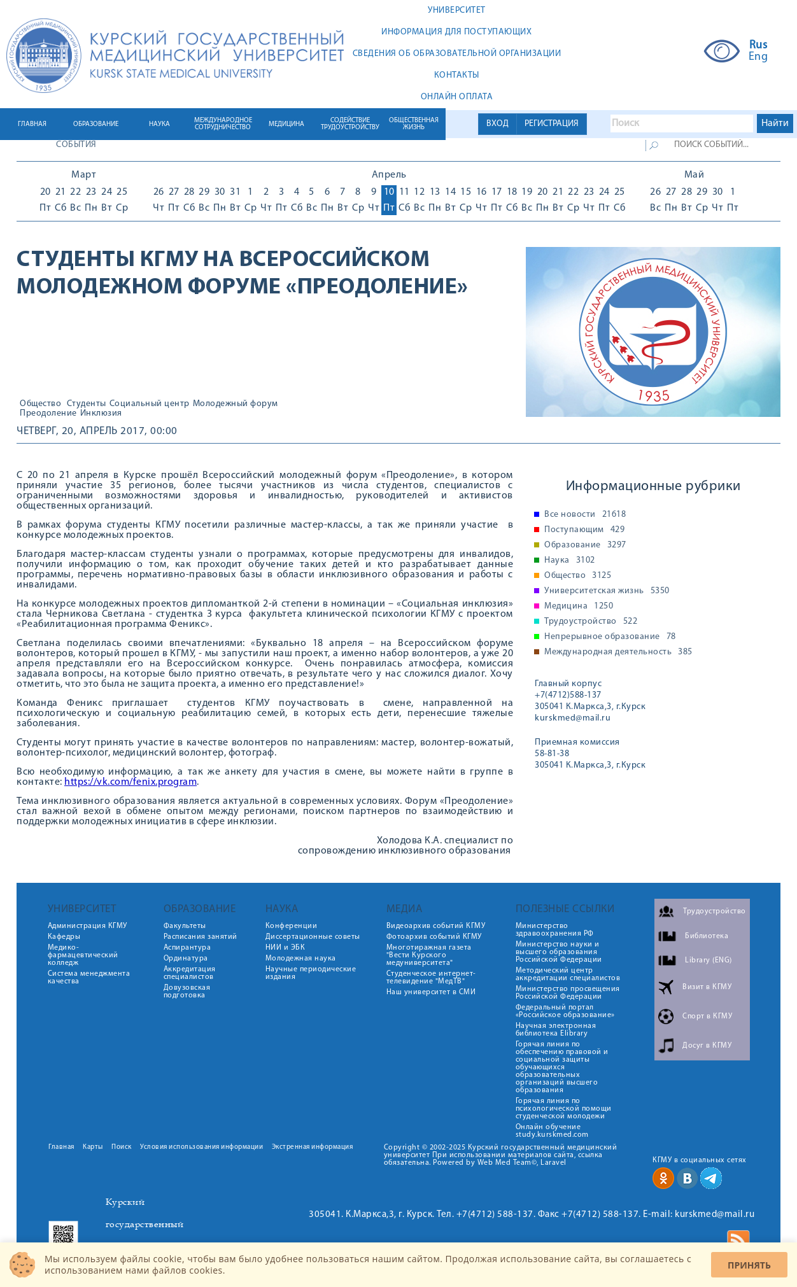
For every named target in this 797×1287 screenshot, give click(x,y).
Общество (40, 404)
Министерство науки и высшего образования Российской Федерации (559, 952)
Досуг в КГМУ (706, 1046)
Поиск (121, 1147)
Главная (61, 1147)
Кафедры (64, 937)
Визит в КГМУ (706, 987)
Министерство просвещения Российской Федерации (568, 993)
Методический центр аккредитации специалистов (568, 974)
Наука (569, 560)
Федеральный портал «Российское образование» (565, 1011)
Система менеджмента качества (89, 977)
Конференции (291, 926)
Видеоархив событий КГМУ (436, 926)
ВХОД (497, 124)
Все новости (585, 514)
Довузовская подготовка (187, 991)
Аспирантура (187, 948)
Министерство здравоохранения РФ (555, 930)
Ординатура (186, 958)
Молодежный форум (235, 404)
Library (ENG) (708, 960)
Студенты (86, 404)
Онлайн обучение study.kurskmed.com (552, 1131)
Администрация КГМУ (87, 926)
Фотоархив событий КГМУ (434, 937)
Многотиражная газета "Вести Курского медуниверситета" (429, 955)
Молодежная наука (300, 958)
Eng (758, 57)
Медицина (578, 606)
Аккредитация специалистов (190, 973)
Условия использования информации (201, 1147)
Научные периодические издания (310, 973)
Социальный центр (149, 404)
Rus (758, 46)
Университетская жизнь (607, 591)
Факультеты (185, 926)
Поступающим (584, 530)
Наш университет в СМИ (431, 992)
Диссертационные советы (312, 937)
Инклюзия (101, 413)
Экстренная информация (312, 1147)
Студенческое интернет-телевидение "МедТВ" (431, 977)
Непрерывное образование (610, 637)
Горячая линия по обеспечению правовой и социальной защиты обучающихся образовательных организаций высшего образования (562, 1067)
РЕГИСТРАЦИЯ (552, 124)
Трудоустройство (590, 621)
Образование (585, 545)
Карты (93, 1147)
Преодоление (48, 413)
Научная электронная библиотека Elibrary (556, 1029)
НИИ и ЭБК (285, 948)
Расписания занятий (200, 937)
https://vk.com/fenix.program (130, 782)
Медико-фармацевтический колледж (83, 955)
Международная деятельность (618, 652)
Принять (749, 1265)
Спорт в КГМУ (707, 1016)
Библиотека (706, 936)
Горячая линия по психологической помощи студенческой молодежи (564, 1108)
